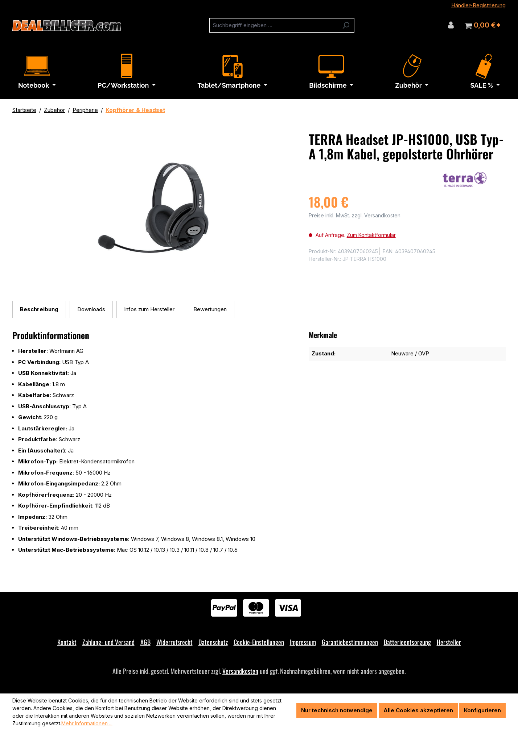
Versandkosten (240, 671)
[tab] (39, 309)
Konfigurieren (482, 710)
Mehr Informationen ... (86, 723)
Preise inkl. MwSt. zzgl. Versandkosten (354, 215)
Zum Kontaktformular (371, 235)
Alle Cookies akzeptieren (418, 710)
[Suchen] (345, 25)
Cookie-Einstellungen (259, 642)
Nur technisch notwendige (337, 710)
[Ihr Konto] (451, 25)
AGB (145, 642)
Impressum (303, 642)
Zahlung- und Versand (108, 642)
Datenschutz (213, 642)
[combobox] (273, 25)
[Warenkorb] (483, 25)
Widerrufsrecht (174, 642)
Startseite (24, 110)
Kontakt (67, 642)
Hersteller (449, 642)
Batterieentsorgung (407, 642)
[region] (153, 210)
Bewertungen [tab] (210, 309)
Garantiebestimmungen (350, 642)
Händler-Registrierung (478, 5)
